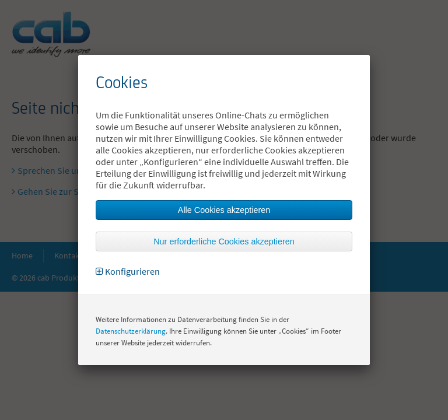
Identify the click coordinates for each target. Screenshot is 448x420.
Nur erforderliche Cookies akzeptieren (224, 241)
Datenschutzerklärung (131, 331)
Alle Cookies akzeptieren (224, 210)
